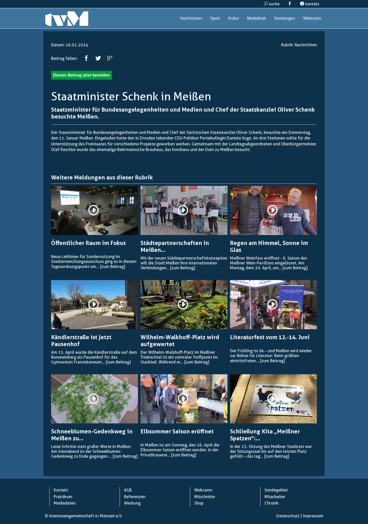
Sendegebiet (276, 490)
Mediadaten (65, 503)
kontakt (309, 4)
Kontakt (61, 490)
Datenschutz (288, 516)
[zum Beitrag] (112, 266)
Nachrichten (191, 18)
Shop (198, 503)
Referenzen (134, 496)
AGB (128, 490)
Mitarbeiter (274, 496)
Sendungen (284, 18)
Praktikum (63, 496)
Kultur (233, 18)
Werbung (132, 503)
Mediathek (256, 18)
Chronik (271, 503)
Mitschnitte (204, 496)
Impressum (313, 516)
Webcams (312, 18)
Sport (215, 18)
